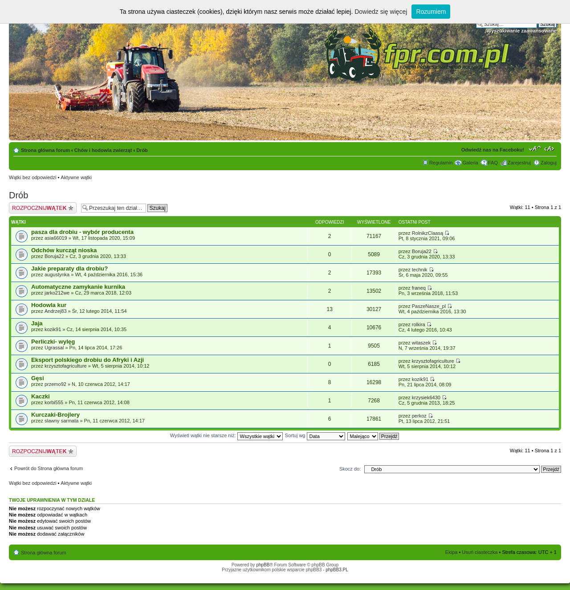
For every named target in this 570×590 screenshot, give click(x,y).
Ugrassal (54, 347)
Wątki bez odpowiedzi (32, 177)
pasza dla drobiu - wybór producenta (82, 232)
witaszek (421, 342)
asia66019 (56, 238)
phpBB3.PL (337, 569)
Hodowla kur (48, 305)
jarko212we (57, 292)
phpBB (262, 564)
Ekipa (451, 552)
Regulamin (441, 162)
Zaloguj (549, 162)
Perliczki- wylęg (53, 341)
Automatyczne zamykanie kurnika (78, 286)
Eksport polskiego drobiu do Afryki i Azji (87, 359)
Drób (142, 150)
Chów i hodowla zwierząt (103, 150)
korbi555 (54, 402)
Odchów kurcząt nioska (64, 250)
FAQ (493, 162)
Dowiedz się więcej (380, 11)
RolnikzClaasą (427, 233)
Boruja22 (54, 256)
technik (420, 269)
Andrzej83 (56, 311)
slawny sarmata (61, 420)
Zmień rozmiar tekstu (535, 148)
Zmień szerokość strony (550, 148)
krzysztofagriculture (66, 366)
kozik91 (53, 329)
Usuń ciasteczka (479, 552)
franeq (419, 288)
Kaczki (40, 396)
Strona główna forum (45, 150)
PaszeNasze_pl (429, 306)
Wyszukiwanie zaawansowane (522, 30)
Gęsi (37, 378)
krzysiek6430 (426, 397)
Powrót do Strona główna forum (48, 468)
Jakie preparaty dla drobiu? (69, 268)
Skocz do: (350, 468)
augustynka (57, 274)
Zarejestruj (519, 162)
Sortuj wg (315, 435)
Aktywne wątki (76, 177)
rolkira (418, 324)
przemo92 (55, 384)
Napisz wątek (43, 207)
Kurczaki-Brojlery (55, 414)
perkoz (419, 415)
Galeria (470, 162)
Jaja (37, 323)
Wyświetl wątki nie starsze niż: (226, 435)
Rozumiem (431, 11)
